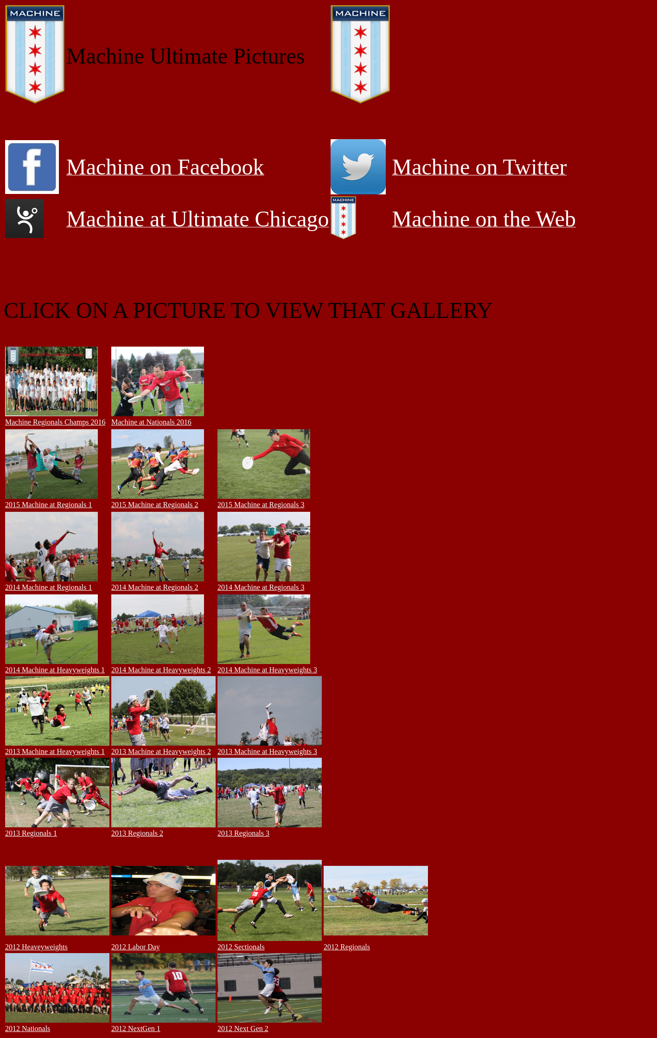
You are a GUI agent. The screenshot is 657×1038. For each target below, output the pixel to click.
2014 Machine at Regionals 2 (154, 587)
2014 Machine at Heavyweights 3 (267, 670)
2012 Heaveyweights (36, 947)
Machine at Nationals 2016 (151, 422)
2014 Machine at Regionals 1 (48, 587)
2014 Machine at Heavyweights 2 (161, 670)
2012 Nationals (27, 1028)
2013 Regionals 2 (137, 833)
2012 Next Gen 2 (242, 1028)
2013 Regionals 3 (243, 833)
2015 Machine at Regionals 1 (48, 505)
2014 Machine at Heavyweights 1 (55, 670)
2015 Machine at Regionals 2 (154, 505)
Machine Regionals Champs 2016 (55, 422)
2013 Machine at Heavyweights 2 (161, 751)
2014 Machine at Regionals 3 (261, 587)
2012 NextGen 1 (135, 1028)
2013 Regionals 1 (31, 833)
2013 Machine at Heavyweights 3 (267, 751)
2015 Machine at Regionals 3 (261, 505)
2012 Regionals (347, 947)
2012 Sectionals (241, 947)
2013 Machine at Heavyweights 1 (55, 751)
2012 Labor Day (135, 947)
